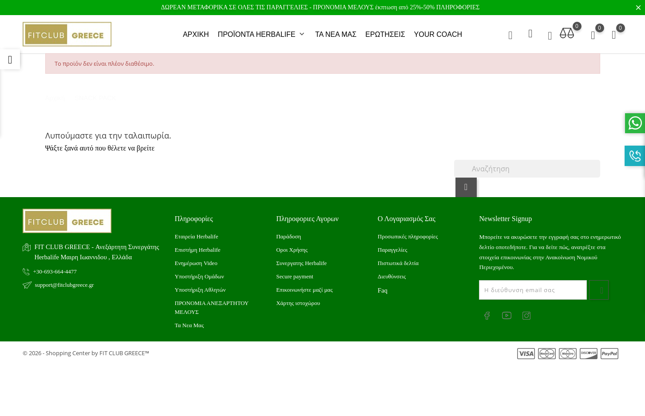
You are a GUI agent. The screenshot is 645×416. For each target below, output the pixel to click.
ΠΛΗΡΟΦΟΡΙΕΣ (458, 7)
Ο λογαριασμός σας (406, 214)
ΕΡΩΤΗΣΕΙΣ (385, 32)
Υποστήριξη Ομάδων (199, 272)
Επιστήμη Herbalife (198, 245)
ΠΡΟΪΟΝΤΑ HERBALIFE (262, 33)
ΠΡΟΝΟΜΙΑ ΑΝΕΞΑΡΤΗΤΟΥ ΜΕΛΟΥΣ (212, 303)
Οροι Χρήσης (292, 245)
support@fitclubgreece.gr (64, 280)
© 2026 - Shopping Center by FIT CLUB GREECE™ (86, 349)
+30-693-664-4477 (55, 267)
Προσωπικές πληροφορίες (408, 232)
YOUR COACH (438, 32)
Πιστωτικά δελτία (398, 259)
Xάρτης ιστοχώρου (298, 299)
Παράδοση (288, 232)
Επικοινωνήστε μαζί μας (304, 285)
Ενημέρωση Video (196, 259)
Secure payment (294, 272)
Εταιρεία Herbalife (196, 232)
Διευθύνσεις (392, 272)
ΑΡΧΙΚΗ (196, 32)
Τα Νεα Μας (189, 321)
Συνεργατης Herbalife (301, 259)
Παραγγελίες (393, 245)
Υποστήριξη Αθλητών (200, 285)
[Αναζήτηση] (527, 165)
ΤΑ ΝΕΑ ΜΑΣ (335, 32)
